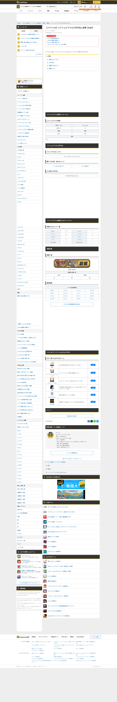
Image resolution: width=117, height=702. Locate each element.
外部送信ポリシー (55, 636)
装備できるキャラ (53, 65)
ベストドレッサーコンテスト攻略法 (26, 344)
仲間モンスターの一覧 (22, 427)
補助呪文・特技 (21, 499)
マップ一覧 (23, 46)
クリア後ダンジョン (22, 143)
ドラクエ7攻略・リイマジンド (38, 645)
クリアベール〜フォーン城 (23, 122)
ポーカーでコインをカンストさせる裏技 (57, 44)
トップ (20, 11)
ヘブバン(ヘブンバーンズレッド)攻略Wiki (85, 656)
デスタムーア (20, 285)
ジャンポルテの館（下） (58, 166)
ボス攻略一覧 (20, 150)
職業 (48, 11)
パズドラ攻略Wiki (58, 648)
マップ (96, 11)
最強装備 (66, 11)
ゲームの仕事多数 (62, 2)
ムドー (19, 174)
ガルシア (19, 195)
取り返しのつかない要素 (23, 368)
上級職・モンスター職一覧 (23, 324)
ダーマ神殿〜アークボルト (23, 115)
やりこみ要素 (20, 334)
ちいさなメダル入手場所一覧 (24, 351)
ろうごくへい (20, 268)
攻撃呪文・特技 (21, 492)
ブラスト (19, 201)
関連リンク (52, 68)
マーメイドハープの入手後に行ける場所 (27, 396)
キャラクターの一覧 (22, 423)
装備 (49, 465)
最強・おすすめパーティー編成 (25, 372)
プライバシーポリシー (43, 636)
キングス (52, 298)
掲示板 (35, 31)
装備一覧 (19, 509)
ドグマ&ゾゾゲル (21, 272)
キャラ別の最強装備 (22, 513)
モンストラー (20, 191)
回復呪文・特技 (21, 496)
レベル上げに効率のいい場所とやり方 (26, 337)
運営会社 (72, 636)
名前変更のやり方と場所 (23, 389)
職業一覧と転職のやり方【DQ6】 (29, 42)
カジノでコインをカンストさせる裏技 (26, 361)
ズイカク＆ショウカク (22, 282)
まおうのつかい (21, 244)
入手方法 (51, 62)
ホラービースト (21, 164)
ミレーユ (53, 234)
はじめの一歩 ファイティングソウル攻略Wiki (86, 660)
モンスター (86, 11)
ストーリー (30, 11)
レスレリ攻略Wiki (36, 656)
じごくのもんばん (21, 181)
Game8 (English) (80, 636)
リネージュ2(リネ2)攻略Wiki (60, 660)
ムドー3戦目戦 (21, 188)
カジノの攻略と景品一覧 (53, 42)
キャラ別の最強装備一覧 (53, 38)
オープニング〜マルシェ (23, 102)
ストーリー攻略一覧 (22, 98)
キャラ (40, 11)
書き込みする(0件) (71, 416)
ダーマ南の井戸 (85, 166)
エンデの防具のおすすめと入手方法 (26, 379)
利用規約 (34, 636)
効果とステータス (53, 59)
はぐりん (65, 296)
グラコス (19, 247)
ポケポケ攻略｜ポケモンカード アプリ (84, 645)
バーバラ (79, 234)
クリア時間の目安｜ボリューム (25, 406)
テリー (52, 239)
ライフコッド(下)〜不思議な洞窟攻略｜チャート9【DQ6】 (31, 38)
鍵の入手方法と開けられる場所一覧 (26, 375)
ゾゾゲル (19, 275)
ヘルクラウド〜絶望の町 (23, 133)
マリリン (92, 298)
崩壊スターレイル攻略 (37, 648)
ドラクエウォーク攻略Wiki (38, 650)
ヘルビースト (20, 177)
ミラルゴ (19, 241)
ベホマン (79, 298)
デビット (19, 261)
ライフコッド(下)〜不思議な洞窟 (25, 129)
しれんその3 (20, 237)
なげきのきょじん (21, 265)
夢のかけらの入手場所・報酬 (24, 385)
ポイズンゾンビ (21, 167)
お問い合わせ (64, 636)
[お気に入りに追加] (78, 6)
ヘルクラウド (20, 251)
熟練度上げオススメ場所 (23, 341)
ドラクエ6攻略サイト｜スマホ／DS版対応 (55, 462)
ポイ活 (73, 2)
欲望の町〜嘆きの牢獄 (22, 136)
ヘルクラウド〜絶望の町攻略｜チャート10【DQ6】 (31, 34)
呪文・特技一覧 (21, 489)
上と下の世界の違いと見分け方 (25, 410)
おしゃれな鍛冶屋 (21, 382)
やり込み (57, 11)
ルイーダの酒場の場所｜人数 (24, 399)
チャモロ (53, 237)
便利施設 (19, 416)
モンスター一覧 (21, 540)
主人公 (52, 231)
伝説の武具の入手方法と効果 (24, 392)
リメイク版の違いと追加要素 (24, 403)
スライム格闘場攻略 (22, 348)
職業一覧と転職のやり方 (23, 296)
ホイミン (79, 296)
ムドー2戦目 (20, 184)
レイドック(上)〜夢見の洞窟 (24, 105)
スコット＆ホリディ (22, 198)
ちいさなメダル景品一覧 (23, 355)
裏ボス (19, 289)
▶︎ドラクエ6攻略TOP (23, 91)
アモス (79, 237)
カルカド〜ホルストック (23, 119)
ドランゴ (79, 239)
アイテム (76, 11)
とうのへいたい (21, 153)
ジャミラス (20, 227)
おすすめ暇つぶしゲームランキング (30, 582)
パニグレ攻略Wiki (80, 658)
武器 (59, 275)
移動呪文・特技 (21, 502)
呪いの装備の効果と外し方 (23, 413)
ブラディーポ (20, 160)
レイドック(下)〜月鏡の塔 (23, 109)
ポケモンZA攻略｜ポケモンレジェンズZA (41, 641)
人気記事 (23, 31)
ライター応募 (95, 637)
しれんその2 (20, 234)
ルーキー (65, 298)
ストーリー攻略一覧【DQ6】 (28, 50)
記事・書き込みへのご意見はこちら (72, 458)
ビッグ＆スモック (21, 170)
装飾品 (85, 275)
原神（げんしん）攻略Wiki (38, 653)
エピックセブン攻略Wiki (37, 658)
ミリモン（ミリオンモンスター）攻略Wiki (63, 658)
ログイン (96, 2)
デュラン (19, 258)
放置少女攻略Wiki (58, 656)
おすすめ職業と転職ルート (54, 40)
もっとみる (38, 54)
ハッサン (79, 231)
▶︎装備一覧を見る (72, 264)
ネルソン (19, 157)
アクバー (19, 278)
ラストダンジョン (21, 140)
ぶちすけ (92, 296)
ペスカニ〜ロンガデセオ (23, 126)
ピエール (52, 296)
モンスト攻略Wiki (80, 648)
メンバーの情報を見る (72, 453)
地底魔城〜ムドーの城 (22, 112)
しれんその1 (20, 230)
